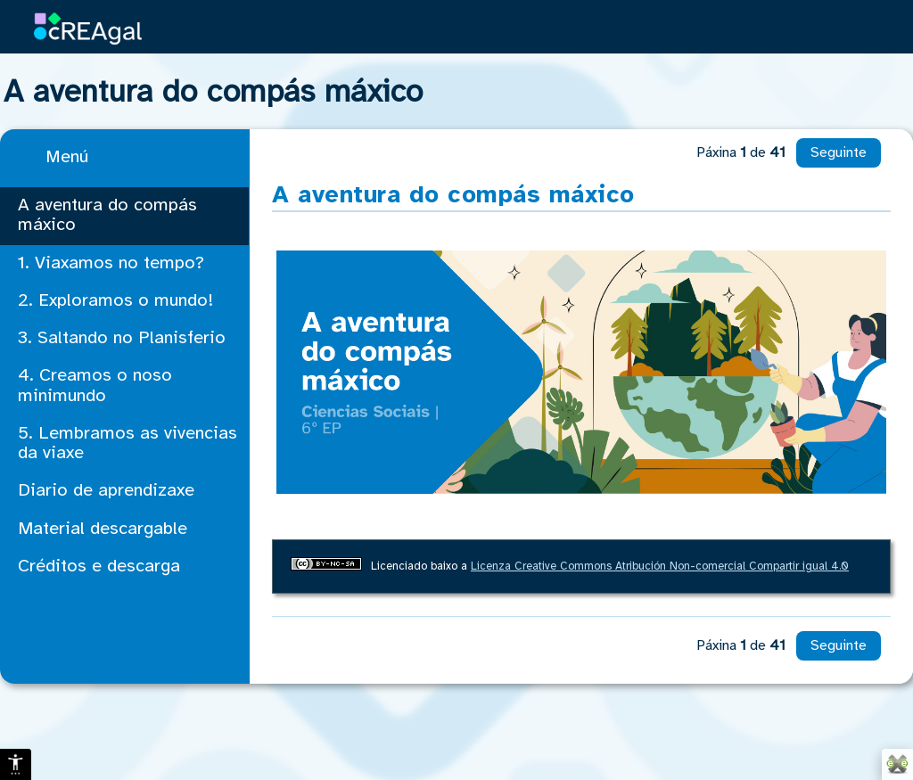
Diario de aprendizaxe (106, 490)
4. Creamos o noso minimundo (95, 385)
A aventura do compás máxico (107, 215)
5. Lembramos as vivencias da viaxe (127, 443)
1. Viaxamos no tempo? (111, 263)
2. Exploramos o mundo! (115, 300)
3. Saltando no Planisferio (122, 338)
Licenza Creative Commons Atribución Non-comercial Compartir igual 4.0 (660, 566)
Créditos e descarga (99, 566)
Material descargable (102, 529)
